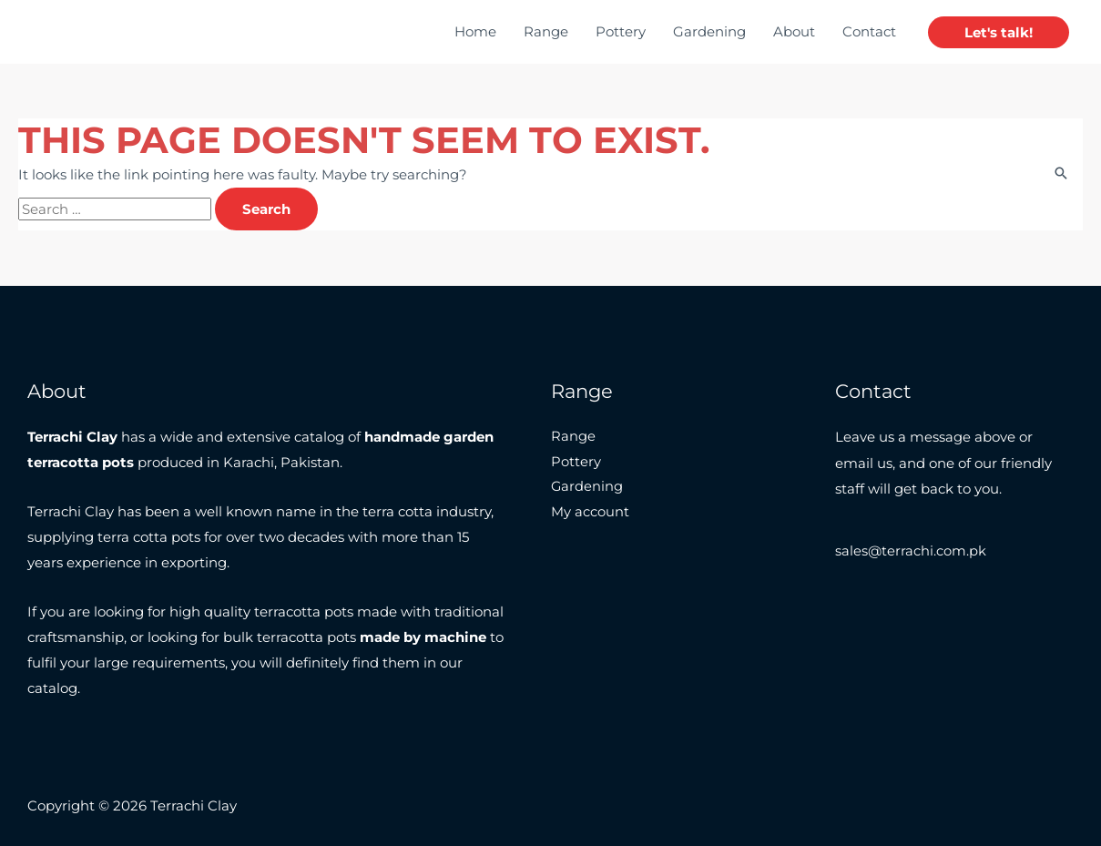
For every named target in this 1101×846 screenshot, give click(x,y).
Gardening (709, 31)
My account (590, 513)
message (940, 436)
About (794, 31)
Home (475, 31)
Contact (869, 31)
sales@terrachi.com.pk (911, 551)
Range (546, 31)
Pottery (621, 31)
